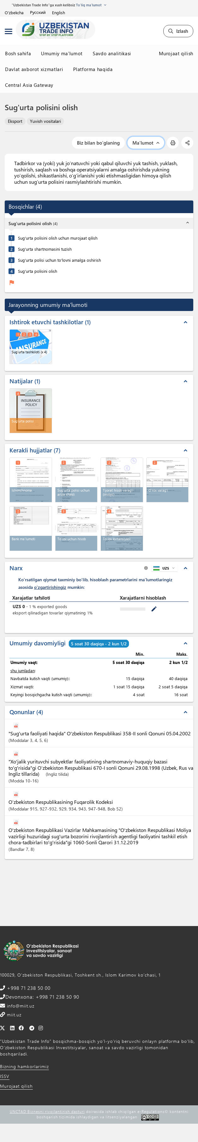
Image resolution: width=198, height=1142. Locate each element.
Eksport (15, 121)
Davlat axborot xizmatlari (34, 69)
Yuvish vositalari (45, 121)
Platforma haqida (93, 69)
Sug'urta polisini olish (37, 271)
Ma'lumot (145, 143)
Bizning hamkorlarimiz (24, 1066)
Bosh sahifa (18, 53)
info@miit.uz (19, 1006)
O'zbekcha (14, 12)
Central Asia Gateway (29, 85)
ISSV (4, 1076)
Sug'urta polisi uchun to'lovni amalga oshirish (59, 260)
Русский (38, 12)
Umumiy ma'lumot (62, 53)
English (58, 12)
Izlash (178, 31)
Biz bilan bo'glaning (98, 143)
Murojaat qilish (176, 53)
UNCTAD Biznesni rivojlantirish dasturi (47, 1111)
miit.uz (13, 1015)
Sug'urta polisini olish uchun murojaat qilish (57, 238)
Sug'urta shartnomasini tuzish (45, 249)
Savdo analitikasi (112, 53)
